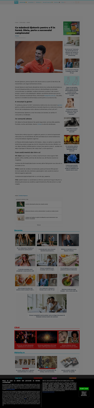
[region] (47, 393)
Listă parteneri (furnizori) (48, 391)
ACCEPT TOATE (84, 388)
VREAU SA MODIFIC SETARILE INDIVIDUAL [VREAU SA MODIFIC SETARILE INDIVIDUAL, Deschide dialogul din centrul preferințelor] (84, 393)
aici (25, 398)
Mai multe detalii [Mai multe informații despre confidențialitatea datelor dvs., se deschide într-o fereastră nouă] (11, 389)
